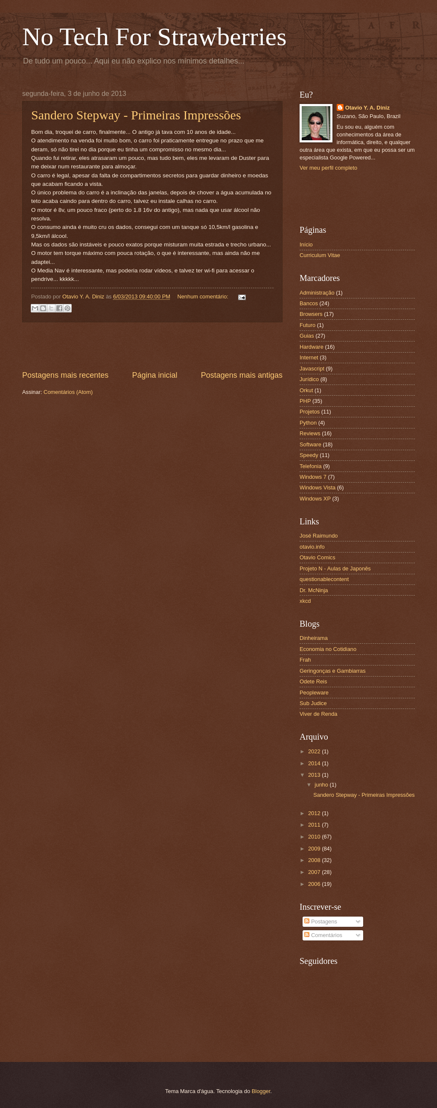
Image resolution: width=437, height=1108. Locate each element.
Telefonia (311, 466)
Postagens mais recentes (65, 375)
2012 (315, 813)
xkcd (305, 601)
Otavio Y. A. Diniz (367, 107)
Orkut (306, 390)
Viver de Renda (319, 714)
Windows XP (315, 498)
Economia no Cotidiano (328, 649)
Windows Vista (317, 487)
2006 (315, 884)
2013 (315, 775)
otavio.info (312, 547)
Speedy (309, 455)
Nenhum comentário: (203, 296)
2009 (315, 848)
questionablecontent (324, 579)
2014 (315, 763)
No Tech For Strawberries (154, 37)
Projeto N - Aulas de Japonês (335, 568)
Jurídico (309, 379)
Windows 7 (313, 477)
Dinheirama (314, 638)
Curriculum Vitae (320, 255)
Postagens (320, 921)
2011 (315, 825)
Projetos (310, 411)
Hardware (311, 347)
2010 (315, 836)
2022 (315, 751)
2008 (315, 860)
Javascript (312, 368)
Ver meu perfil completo (328, 168)
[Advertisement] (152, 346)
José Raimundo (319, 535)
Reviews (310, 433)
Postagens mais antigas (242, 375)
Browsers (311, 314)
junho (322, 784)
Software (310, 444)
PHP (305, 401)
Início (306, 244)
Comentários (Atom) (68, 392)
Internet (309, 357)
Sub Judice (313, 703)
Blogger (261, 1091)
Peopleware (314, 692)
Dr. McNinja (314, 590)
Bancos (309, 303)
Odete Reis (313, 681)
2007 (315, 872)
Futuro (307, 325)
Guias (307, 336)
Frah (305, 660)
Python (308, 422)
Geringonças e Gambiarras (333, 671)
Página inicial (154, 375)
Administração (317, 292)
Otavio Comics (317, 557)
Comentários (323, 935)
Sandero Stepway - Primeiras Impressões (136, 115)
